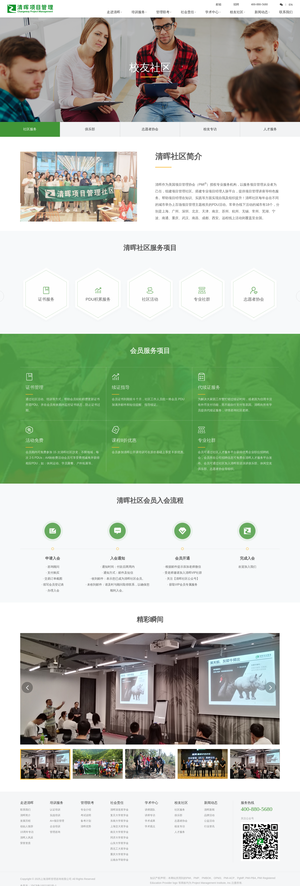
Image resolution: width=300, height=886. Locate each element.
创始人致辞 (26, 826)
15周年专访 (27, 831)
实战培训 (55, 815)
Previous (27, 687)
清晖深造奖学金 (119, 809)
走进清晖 (114, 12)
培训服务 (138, 12)
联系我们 (286, 12)
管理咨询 (55, 831)
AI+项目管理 (57, 820)
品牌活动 (209, 815)
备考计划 (86, 820)
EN (291, 4)
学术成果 (150, 820)
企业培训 (55, 826)
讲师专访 (150, 815)
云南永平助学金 (119, 859)
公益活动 (209, 820)
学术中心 (212, 12)
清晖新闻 (209, 809)
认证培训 (55, 809)
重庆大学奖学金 (119, 854)
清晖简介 (25, 815)
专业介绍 (86, 809)
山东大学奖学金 (119, 843)
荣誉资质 (25, 843)
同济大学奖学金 (119, 837)
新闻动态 (261, 12)
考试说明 (86, 815)
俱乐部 (90, 129)
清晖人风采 (26, 837)
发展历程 (25, 820)
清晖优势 (86, 826)
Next (270, 687)
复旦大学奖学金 (119, 815)
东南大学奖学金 (119, 820)
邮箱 (218, 4)
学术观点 (150, 826)
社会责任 (187, 12)
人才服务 (270, 129)
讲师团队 (150, 809)
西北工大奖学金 (119, 848)
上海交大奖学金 (119, 826)
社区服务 (30, 129)
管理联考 (163, 12)
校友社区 (236, 12)
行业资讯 (209, 826)
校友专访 (210, 129)
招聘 (236, 4)
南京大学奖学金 (119, 831)
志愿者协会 (150, 129)
